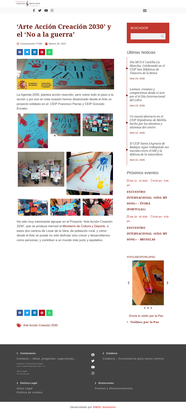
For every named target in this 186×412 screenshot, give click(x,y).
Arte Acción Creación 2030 (40, 325)
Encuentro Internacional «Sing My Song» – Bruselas (147, 233)
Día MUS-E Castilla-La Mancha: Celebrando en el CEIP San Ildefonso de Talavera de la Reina (147, 67)
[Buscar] (162, 36)
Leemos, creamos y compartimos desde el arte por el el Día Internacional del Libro (147, 95)
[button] (145, 10)
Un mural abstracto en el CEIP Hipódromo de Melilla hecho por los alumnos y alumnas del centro (148, 122)
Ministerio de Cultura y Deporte (83, 226)
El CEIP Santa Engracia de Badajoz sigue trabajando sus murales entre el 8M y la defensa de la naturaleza (149, 149)
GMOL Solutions (104, 407)
